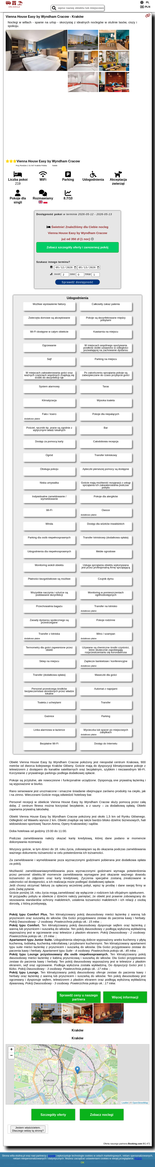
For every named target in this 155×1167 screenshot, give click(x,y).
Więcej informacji (125, 997)
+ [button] (11, 1050)
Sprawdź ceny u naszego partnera (79, 997)
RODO (138, 1158)
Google (52, 1155)
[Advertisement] (77, 125)
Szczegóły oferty (53, 1114)
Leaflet (125, 1103)
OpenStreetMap (140, 1103)
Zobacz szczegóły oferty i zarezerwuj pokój (77, 247)
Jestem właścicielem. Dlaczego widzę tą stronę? (28, 1129)
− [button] (11, 1056)
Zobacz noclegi (101, 1114)
